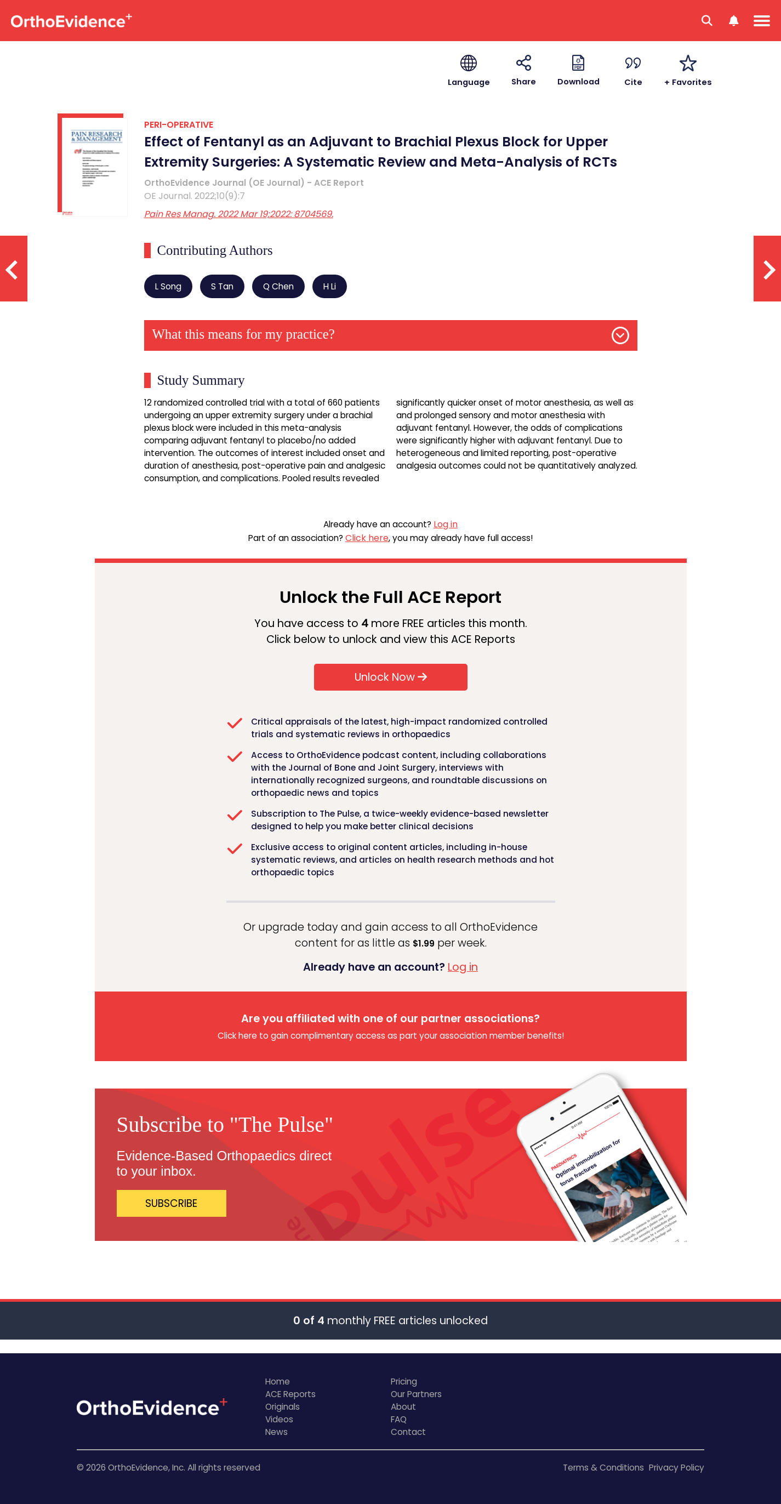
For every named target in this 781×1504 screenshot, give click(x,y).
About (403, 1406)
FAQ (399, 1419)
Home (277, 1381)
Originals (282, 1406)
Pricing (404, 1381)
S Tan (222, 286)
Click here (367, 538)
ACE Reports (290, 1394)
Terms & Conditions (603, 1467)
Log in (446, 524)
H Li (329, 286)
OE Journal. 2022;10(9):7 (194, 196)
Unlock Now (391, 677)
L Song (168, 286)
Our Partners (416, 1394)
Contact (408, 1432)
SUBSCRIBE (171, 1203)
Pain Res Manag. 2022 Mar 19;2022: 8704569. (238, 214)
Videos (279, 1419)
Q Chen (278, 286)
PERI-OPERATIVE (178, 124)
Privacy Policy (676, 1467)
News (276, 1432)
